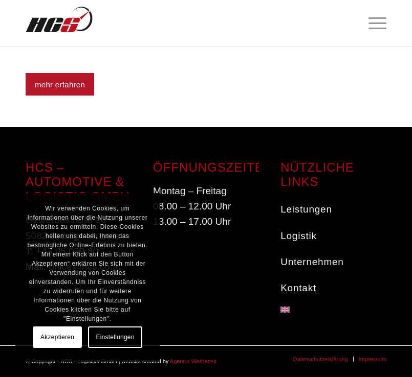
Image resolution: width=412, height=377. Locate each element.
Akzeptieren (57, 337)
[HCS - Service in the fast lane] (59, 23)
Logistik (298, 235)
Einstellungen (115, 337)
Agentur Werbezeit (193, 361)
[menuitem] (372, 23)
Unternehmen (311, 261)
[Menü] (372, 23)
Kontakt (298, 287)
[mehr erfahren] (60, 84)
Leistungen (306, 209)
